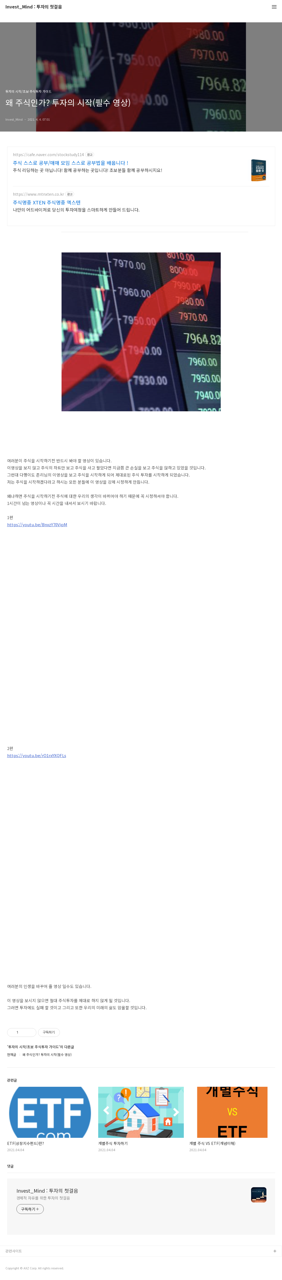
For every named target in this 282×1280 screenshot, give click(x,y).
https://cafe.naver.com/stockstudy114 (48, 154)
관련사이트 (13, 1251)
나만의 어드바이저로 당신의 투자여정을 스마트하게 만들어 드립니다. (76, 209)
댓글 (10, 1166)
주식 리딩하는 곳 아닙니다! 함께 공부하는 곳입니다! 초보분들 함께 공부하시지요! (87, 170)
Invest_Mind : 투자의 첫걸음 (33, 7)
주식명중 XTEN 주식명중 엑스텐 (47, 202)
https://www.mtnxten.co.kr (38, 194)
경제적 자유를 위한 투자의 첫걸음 (43, 1198)
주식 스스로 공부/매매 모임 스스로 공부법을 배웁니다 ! (70, 162)
